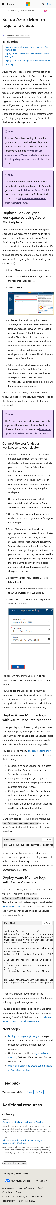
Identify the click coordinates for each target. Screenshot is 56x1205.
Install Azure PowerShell (34, 190)
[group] (28, 845)
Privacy (19, 1192)
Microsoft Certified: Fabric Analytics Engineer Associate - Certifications (23, 1141)
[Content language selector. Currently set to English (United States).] (16, 1173)
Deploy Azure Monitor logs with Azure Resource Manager (27, 55)
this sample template (38, 750)
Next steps (9, 64)
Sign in (50, 3)
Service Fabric (27, 10)
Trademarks (7, 1200)
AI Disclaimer (8, 1187)
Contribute (7, 1192)
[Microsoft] (28, 4)
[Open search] (43, 4)
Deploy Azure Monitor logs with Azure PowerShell (27, 60)
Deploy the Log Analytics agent (24, 1036)
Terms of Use (37, 1196)
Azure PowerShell (11, 906)
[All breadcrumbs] (5, 10)
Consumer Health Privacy (14, 1196)
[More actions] (51, 10)
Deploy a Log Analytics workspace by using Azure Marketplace (27, 48)
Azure (13, 10)
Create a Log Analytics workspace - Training (22, 1122)
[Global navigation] (3, 4)
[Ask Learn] (45, 10)
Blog (39, 1187)
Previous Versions (26, 1187)
